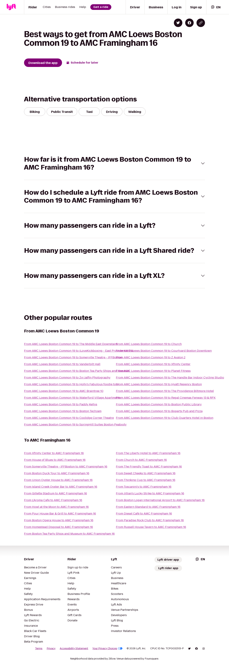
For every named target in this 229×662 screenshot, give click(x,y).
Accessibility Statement (74, 648)
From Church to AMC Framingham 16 (141, 460)
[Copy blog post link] (200, 23)
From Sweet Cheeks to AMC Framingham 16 (145, 473)
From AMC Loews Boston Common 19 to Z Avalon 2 (150, 357)
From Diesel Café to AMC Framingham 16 (144, 514)
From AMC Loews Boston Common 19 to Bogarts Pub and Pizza (159, 411)
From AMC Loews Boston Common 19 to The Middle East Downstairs (71, 344)
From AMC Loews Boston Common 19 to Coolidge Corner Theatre (69, 418)
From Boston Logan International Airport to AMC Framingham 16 (160, 500)
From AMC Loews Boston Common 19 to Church (149, 344)
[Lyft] (11, 7)
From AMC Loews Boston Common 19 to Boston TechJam (62, 411)
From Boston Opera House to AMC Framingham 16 (58, 520)
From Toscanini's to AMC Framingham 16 (143, 487)
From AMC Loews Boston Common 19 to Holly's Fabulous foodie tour (71, 384)
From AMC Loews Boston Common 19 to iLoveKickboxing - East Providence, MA (78, 351)
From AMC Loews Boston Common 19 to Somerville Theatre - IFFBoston (73, 357)
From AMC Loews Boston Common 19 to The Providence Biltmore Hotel (165, 391)
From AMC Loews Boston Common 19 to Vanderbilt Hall (62, 364)
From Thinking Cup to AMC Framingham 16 (145, 480)
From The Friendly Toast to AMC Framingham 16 (149, 467)
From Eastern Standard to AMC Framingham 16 (148, 507)
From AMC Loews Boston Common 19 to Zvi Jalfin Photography (67, 378)
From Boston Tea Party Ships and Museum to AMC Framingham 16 (69, 534)
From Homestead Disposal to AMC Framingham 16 (58, 527)
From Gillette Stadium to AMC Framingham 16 (55, 493)
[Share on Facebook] (189, 23)
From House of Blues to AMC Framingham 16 (55, 460)
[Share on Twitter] (178, 23)
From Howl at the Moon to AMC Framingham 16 (56, 507)
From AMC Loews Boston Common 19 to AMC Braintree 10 (63, 391)
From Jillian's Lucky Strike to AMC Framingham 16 (150, 493)
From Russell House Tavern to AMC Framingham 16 (151, 527)
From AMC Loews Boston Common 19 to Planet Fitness (153, 371)
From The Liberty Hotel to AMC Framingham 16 (148, 453)
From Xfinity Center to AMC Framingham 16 (54, 453)
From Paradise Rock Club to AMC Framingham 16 (150, 520)
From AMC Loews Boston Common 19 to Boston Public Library (159, 404)
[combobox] (216, 7)
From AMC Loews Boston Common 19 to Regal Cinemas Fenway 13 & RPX (166, 398)
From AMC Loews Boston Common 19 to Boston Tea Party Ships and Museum (77, 371)
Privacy (51, 648)
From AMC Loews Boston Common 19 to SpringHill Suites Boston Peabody (75, 424)
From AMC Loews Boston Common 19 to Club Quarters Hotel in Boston (164, 418)
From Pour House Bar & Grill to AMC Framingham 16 (60, 514)
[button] (114, 163)
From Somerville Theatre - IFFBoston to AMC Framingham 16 (65, 467)
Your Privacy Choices (107, 648)
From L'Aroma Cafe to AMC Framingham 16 (53, 500)
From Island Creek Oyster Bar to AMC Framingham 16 (60, 487)
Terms (38, 648)
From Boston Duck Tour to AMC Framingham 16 (56, 473)
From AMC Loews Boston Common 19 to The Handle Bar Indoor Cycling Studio (170, 378)
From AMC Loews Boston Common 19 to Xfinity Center (153, 364)
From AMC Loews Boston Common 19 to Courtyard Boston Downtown (164, 351)
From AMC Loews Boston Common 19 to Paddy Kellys (60, 404)
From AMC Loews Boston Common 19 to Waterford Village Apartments (72, 398)
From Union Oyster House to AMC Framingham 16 (58, 480)
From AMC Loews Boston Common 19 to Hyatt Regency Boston (159, 384)
